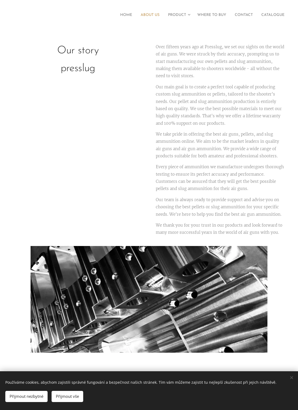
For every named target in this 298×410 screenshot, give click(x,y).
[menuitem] (109, 15)
